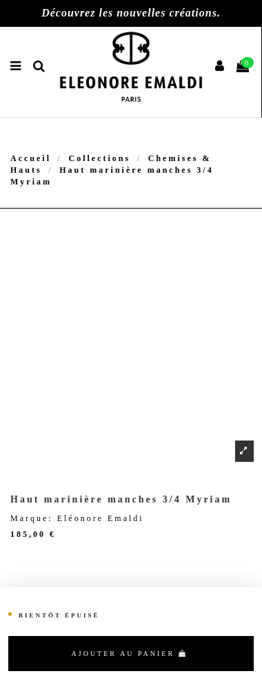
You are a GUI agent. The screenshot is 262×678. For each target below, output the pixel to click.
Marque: (31, 518)
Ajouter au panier (130, 653)
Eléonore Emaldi (100, 518)
